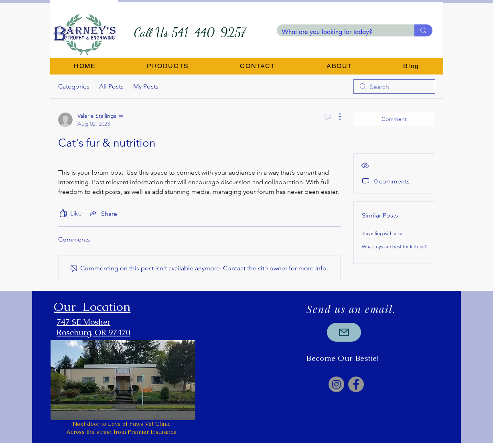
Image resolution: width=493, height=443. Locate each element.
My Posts (145, 86)
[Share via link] (102, 213)
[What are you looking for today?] (340, 32)
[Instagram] (336, 384)
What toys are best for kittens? (394, 247)
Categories (73, 86)
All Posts (111, 86)
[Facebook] (356, 384)
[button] (168, 66)
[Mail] (344, 332)
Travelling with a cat (383, 233)
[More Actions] (336, 116)
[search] (394, 86)
